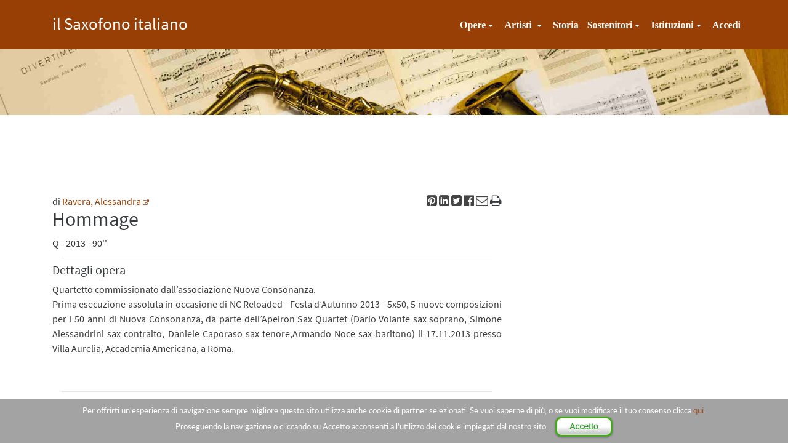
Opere (473, 25)
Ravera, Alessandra (101, 201)
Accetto (583, 426)
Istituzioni (672, 25)
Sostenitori (610, 25)
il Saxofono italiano (120, 22)
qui (698, 410)
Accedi (726, 25)
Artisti (519, 25)
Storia (566, 25)
